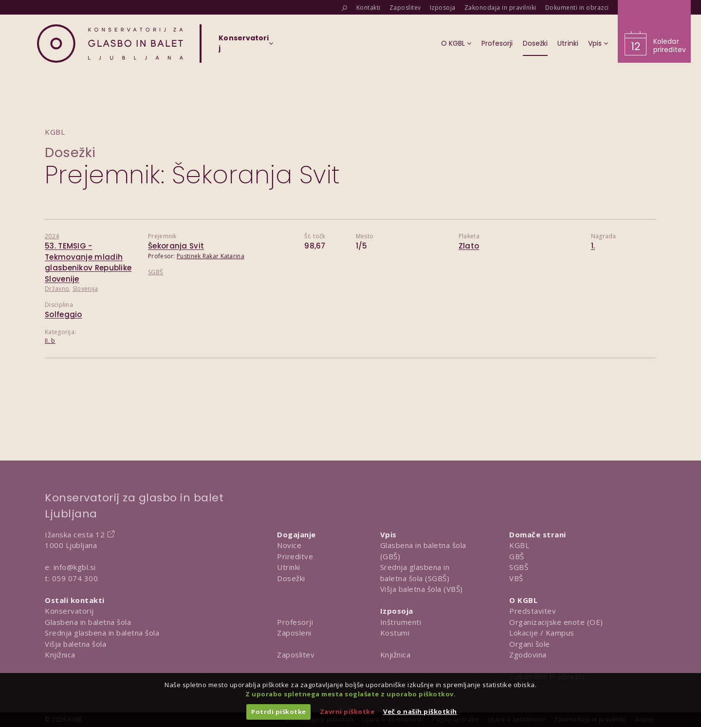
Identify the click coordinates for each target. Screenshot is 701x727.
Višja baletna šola (75, 644)
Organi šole (529, 644)
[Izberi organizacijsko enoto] (244, 46)
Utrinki (288, 567)
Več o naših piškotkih (420, 711)
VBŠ (516, 578)
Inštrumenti (401, 622)
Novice (289, 545)
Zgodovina (528, 654)
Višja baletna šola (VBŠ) (421, 589)
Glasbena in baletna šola (88, 622)
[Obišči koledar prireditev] (654, 31)
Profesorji (295, 622)
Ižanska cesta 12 (75, 534)
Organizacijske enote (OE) (556, 622)
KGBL (519, 545)
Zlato (469, 246)
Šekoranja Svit (176, 246)
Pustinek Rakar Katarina (210, 256)
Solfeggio (63, 314)
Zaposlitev (295, 654)
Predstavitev (532, 611)
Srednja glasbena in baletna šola (102, 633)
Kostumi (395, 633)
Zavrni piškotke (347, 711)
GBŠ (516, 556)
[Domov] (110, 43)
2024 (52, 236)
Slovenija (85, 288)
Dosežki (70, 152)
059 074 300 (75, 578)
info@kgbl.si (75, 567)
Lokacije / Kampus (541, 633)
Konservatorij (69, 611)
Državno (57, 288)
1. (593, 246)
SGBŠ (155, 272)
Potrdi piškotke (278, 711)
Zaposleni (294, 633)
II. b (50, 341)
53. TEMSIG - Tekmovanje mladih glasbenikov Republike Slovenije (88, 262)
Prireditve (295, 556)
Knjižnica (60, 654)
